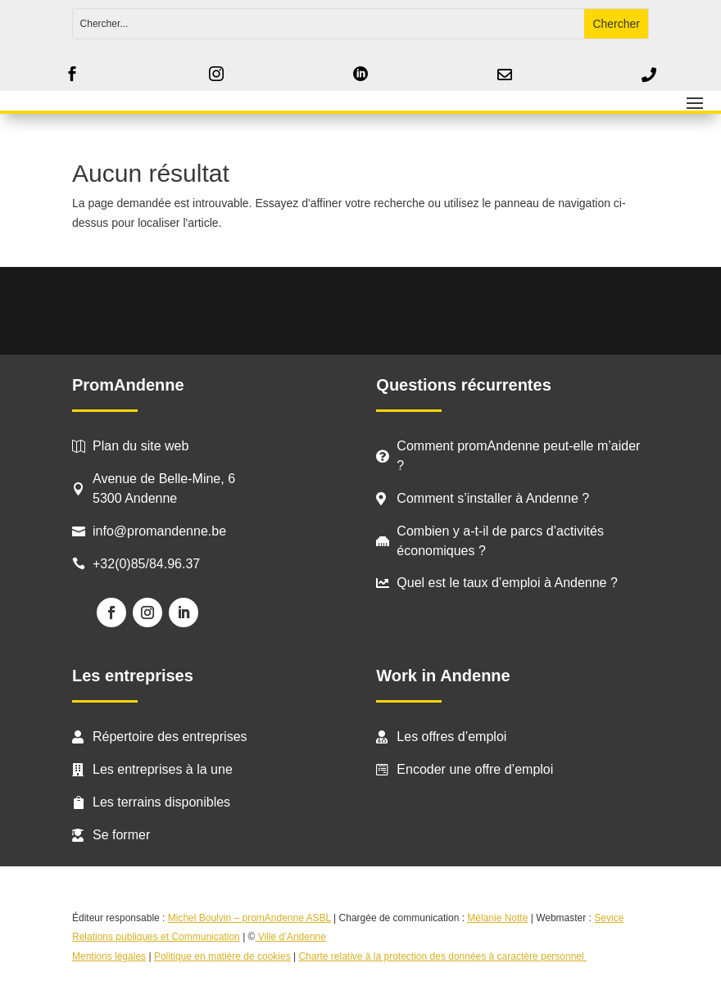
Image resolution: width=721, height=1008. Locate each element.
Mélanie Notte (497, 918)
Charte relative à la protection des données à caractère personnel (442, 956)
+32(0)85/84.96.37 (146, 564)
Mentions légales (109, 956)
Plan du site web (140, 446)
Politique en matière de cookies (222, 956)
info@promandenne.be (159, 531)
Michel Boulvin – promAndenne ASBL (249, 918)
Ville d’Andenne (290, 936)
